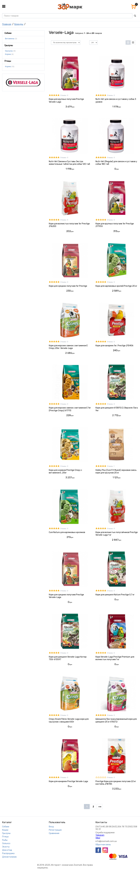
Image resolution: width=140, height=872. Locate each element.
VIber (98, 838)
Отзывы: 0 (64, 95)
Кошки (5, 830)
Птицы (5, 836)
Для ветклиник (9, 857)
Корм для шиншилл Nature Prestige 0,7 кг (115, 594)
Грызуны (9, 51)
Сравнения (54, 833)
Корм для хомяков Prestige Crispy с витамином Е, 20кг (65, 471)
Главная (6, 24)
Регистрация (55, 830)
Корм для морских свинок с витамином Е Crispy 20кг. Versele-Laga (68, 346)
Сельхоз (6, 843)
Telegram (100, 835)
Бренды (18, 24)
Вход (51, 826)
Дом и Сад (7, 850)
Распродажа (8, 853)
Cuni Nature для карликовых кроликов (67, 532)
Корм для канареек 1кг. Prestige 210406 (114, 345)
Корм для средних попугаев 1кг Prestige (68, 286)
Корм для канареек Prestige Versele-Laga (68, 781)
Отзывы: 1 (110, 466)
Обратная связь (103, 844)
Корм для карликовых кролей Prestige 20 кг (116, 286)
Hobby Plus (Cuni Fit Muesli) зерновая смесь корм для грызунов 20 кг (116, 471)
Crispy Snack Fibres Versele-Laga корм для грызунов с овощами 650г (69, 720)
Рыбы (5, 840)
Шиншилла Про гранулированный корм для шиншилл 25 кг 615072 (116, 720)
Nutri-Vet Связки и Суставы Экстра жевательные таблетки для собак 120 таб (69, 162)
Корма (8, 54)
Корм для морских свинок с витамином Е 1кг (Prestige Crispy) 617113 (70, 409)
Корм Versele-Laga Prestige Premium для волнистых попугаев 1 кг (115, 658)
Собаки (5, 826)
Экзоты (6, 847)
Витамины (9, 39)
